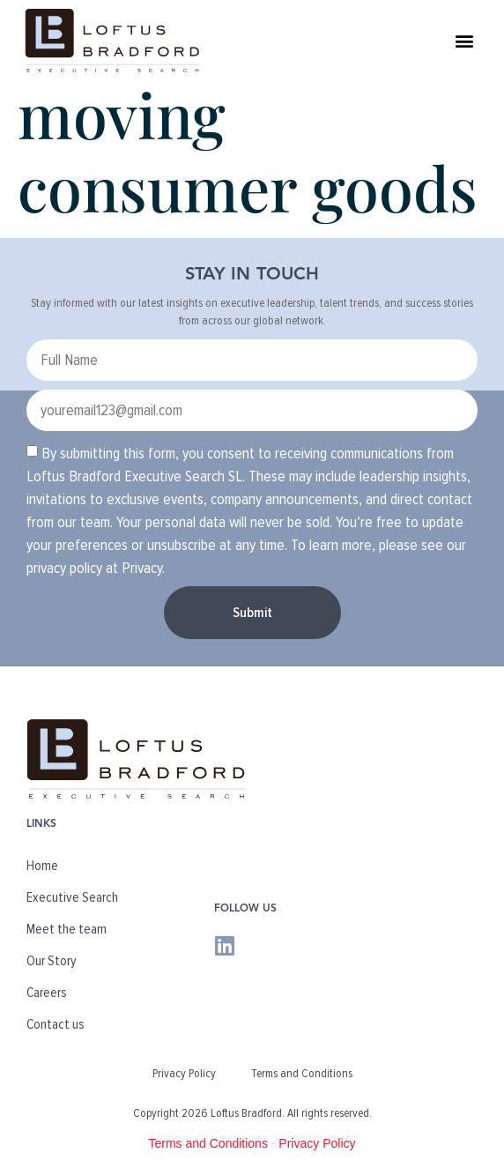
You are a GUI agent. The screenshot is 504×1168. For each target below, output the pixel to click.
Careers (46, 992)
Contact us (55, 1024)
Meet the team (66, 929)
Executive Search (72, 897)
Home (42, 865)
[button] (464, 40)
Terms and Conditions (301, 1073)
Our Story (51, 961)
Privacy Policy (184, 1073)
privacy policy (64, 567)
